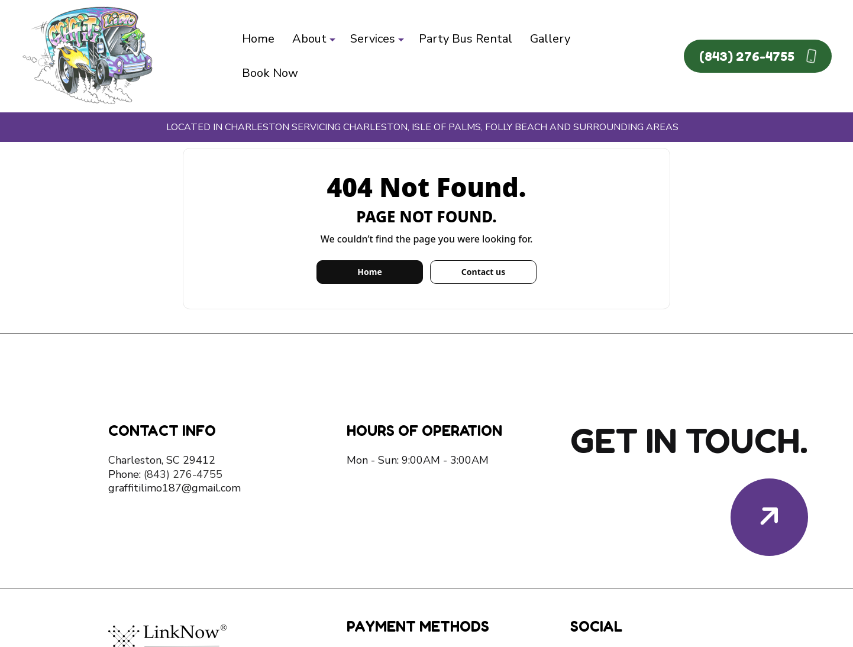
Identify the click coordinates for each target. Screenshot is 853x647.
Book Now (270, 73)
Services (372, 39)
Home (258, 39)
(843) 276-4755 (758, 56)
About (309, 39)
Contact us (483, 271)
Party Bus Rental (465, 39)
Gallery (550, 39)
